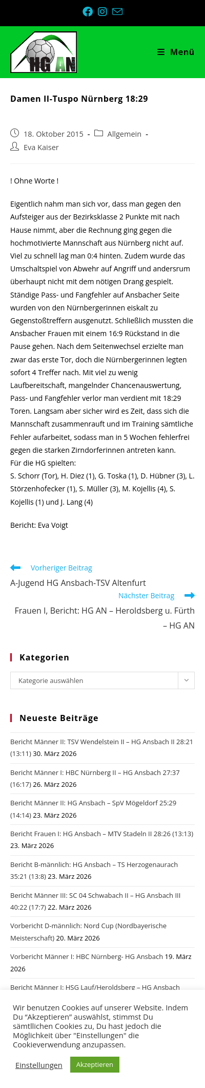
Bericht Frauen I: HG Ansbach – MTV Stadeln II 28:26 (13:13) (101, 833)
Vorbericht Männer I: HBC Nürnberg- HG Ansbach (86, 956)
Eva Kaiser (41, 147)
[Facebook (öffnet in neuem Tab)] (90, 12)
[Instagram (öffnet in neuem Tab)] (105, 12)
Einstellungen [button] (39, 1064)
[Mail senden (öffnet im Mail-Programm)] (117, 11)
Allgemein (125, 134)
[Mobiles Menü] (176, 52)
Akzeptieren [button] (94, 1064)
